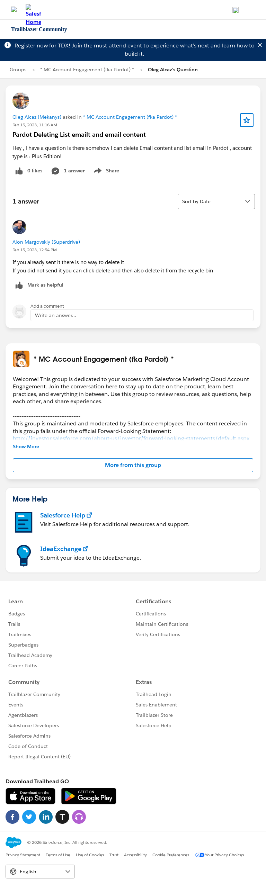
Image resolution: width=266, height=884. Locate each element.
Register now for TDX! (42, 45)
